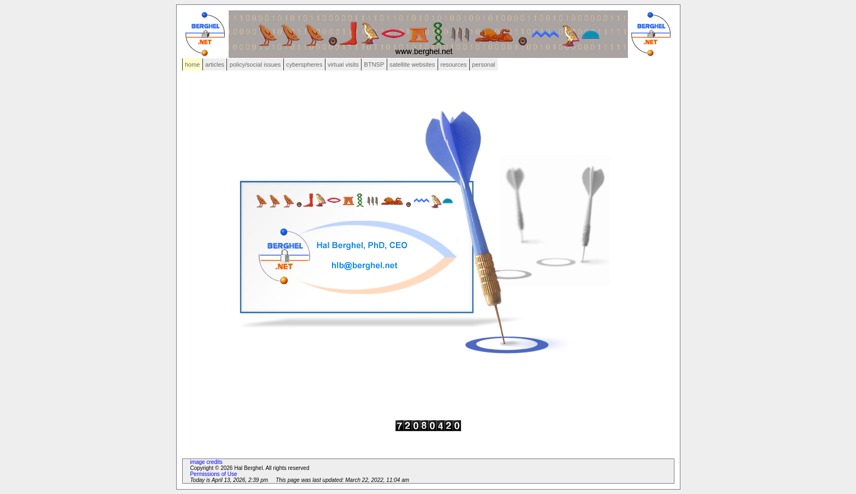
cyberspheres (304, 64)
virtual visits (343, 64)
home (192, 64)
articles (214, 64)
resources (453, 64)
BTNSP (374, 64)
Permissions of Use (213, 474)
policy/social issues (255, 64)
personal (483, 64)
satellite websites (412, 64)
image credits (206, 462)
